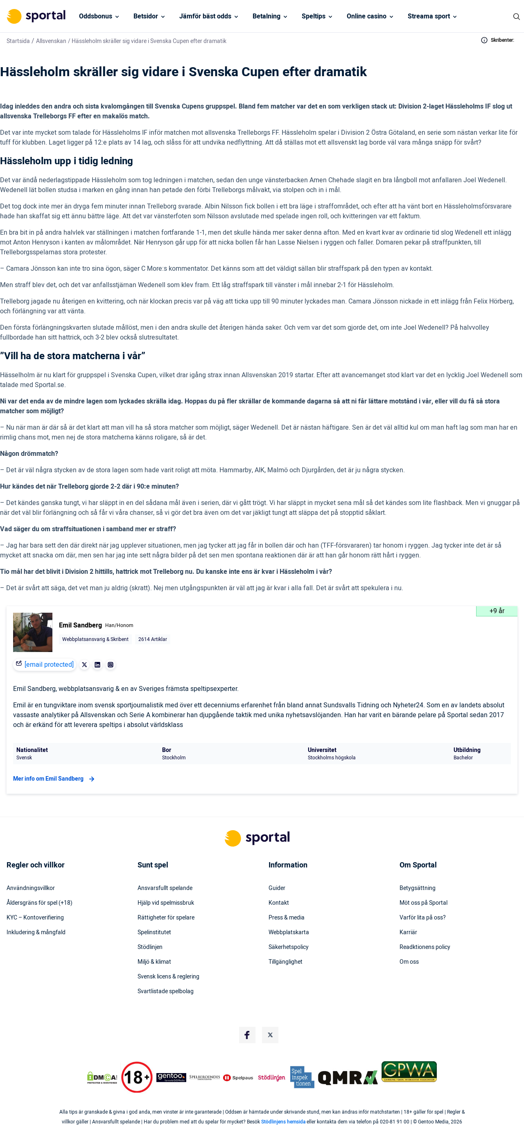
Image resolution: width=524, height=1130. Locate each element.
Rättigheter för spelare (166, 918)
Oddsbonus (95, 16)
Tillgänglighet (286, 962)
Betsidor (145, 16)
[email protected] (49, 665)
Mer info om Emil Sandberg (55, 779)
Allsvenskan (51, 41)
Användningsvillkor (31, 888)
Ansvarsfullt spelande (165, 888)
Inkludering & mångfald (36, 932)
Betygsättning (418, 888)
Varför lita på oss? (423, 918)
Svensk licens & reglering (168, 977)
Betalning (266, 16)
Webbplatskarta (289, 932)
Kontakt (279, 903)
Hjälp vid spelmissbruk (166, 903)
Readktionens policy (425, 947)
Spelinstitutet (154, 932)
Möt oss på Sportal (423, 903)
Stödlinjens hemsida (283, 1121)
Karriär (408, 932)
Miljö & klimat (154, 962)
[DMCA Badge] (102, 1077)
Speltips (313, 16)
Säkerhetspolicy (289, 947)
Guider (277, 888)
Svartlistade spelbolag (166, 991)
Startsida (18, 41)
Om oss (409, 962)
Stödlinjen (150, 947)
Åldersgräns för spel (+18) (39, 903)
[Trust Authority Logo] (171, 1077)
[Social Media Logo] (247, 1035)
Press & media (287, 918)
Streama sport (429, 16)
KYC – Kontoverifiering (35, 918)
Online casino (366, 16)
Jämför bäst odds (205, 16)
